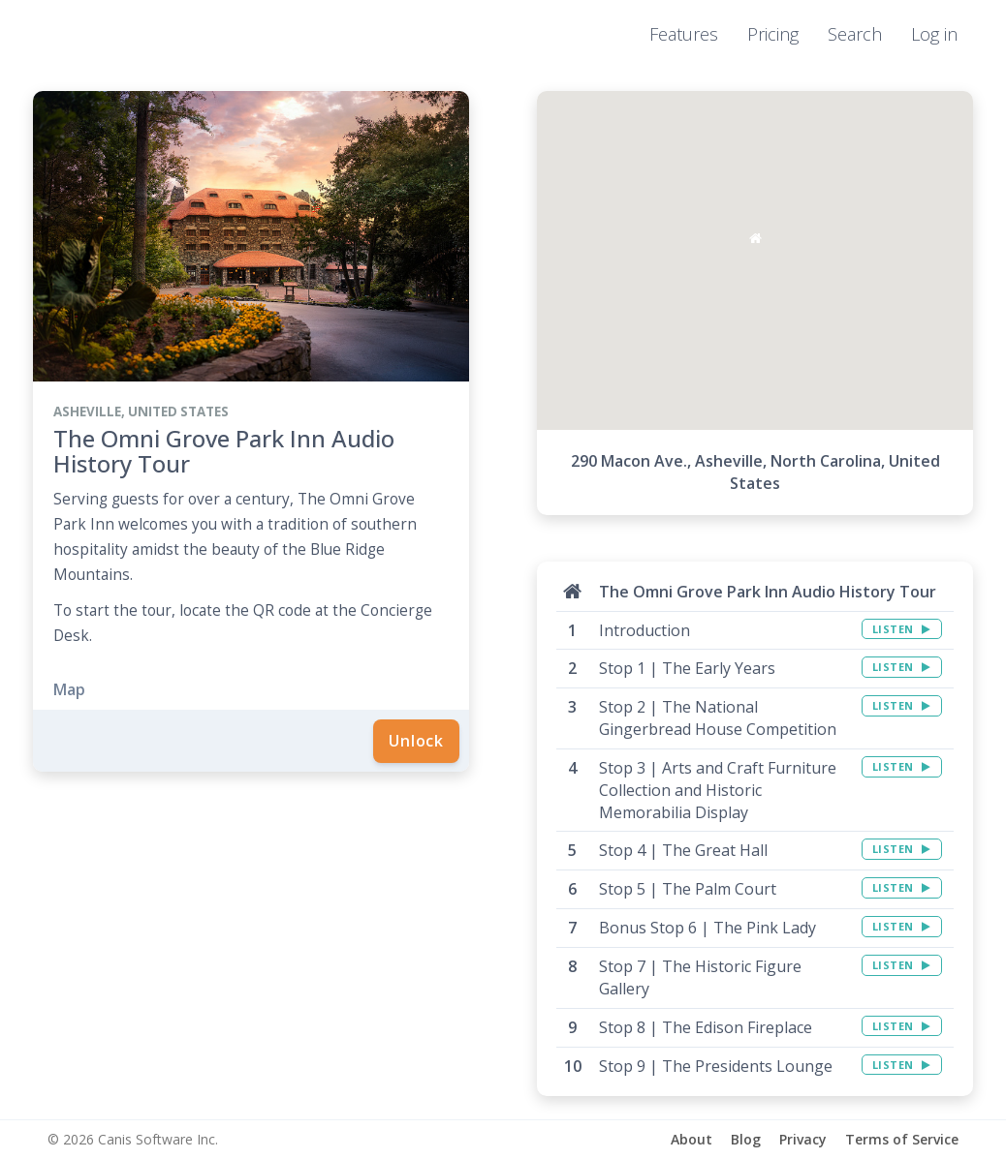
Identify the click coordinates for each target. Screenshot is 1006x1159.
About (691, 1139)
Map (69, 689)
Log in (934, 34)
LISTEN (901, 629)
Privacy (803, 1139)
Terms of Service (902, 1139)
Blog (746, 1139)
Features (683, 34)
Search (855, 34)
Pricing (773, 34)
